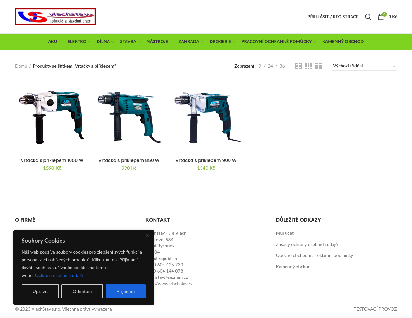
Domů (21, 65)
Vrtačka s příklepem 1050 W (52, 160)
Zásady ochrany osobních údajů (307, 244)
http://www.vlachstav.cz (169, 283)
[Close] (148, 235)
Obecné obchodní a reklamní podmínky (314, 255)
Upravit (40, 291)
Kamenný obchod (293, 266)
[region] (83, 267)
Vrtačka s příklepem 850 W (129, 160)
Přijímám (126, 291)
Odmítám (82, 291)
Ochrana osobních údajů (59, 275)
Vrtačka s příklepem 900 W (206, 160)
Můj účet (285, 233)
